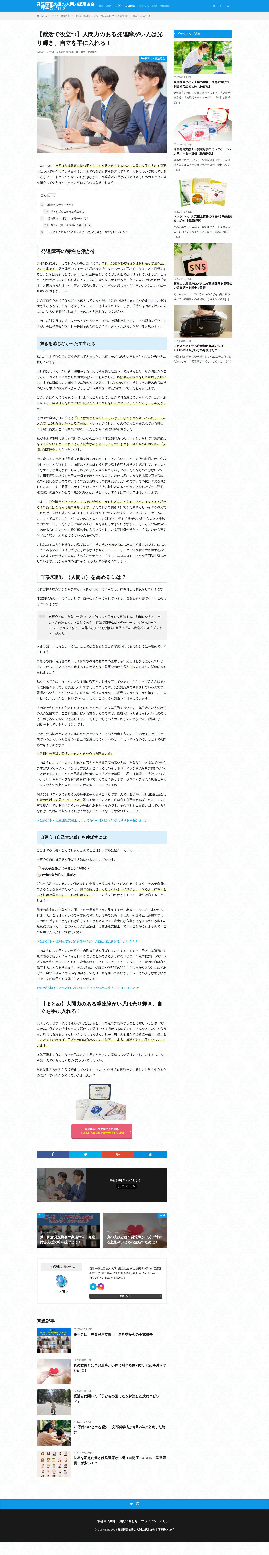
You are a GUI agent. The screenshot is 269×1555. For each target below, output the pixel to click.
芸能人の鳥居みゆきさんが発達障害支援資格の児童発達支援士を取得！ (203, 286)
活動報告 (165, 5)
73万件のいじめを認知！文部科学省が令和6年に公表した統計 (119, 1429)
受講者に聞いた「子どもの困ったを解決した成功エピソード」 (118, 1398)
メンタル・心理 (148, 5)
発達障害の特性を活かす (57, 204)
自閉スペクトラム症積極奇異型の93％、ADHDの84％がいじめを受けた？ (200, 348)
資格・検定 (104, 5)
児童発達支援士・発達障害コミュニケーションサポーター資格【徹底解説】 (203, 151)
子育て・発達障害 (125, 5)
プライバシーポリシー (156, 1521)
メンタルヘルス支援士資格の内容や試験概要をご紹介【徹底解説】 (203, 218)
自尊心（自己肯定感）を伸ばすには (67, 225)
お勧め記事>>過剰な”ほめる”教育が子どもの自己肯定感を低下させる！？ (87, 941)
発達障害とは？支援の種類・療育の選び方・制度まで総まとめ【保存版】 (203, 84)
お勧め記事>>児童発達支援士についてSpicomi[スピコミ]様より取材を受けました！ (94, 820)
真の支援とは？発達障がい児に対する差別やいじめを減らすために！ (120, 1367)
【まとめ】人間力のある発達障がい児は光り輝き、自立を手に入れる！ (84, 232)
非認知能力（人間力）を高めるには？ (64, 218)
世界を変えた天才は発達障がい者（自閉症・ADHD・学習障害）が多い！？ (120, 1460)
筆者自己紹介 (106, 1521)
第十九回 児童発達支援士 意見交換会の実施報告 (113, 1334)
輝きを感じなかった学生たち (63, 211)
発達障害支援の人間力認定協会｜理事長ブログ (66, 6)
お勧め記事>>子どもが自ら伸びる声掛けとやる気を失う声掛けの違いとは (88, 988)
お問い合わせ (128, 1521)
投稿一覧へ (125, 1295)
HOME (43, 15)
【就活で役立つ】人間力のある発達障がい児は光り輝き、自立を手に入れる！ (114, 15)
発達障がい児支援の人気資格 (102, 1131)
